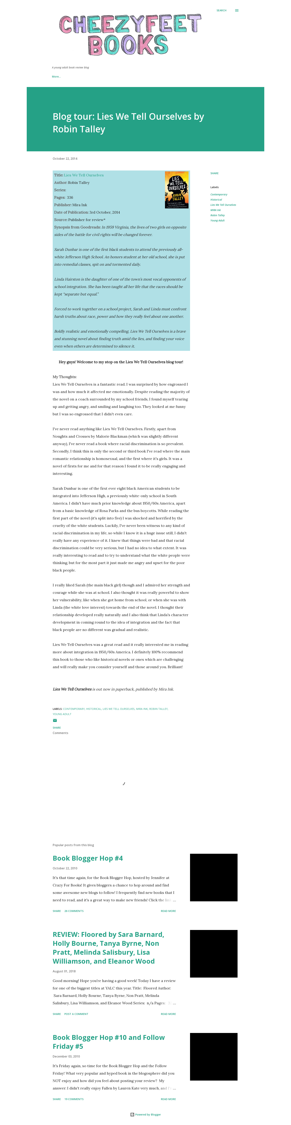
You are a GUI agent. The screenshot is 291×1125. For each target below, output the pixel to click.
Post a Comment (76, 1014)
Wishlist (143, 76)
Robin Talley (217, 215)
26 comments (74, 911)
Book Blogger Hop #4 (88, 858)
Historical (216, 199)
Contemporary (218, 194)
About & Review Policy (85, 76)
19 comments (74, 1099)
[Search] (221, 10)
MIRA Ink (215, 210)
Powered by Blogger (145, 1114)
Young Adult (217, 220)
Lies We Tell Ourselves (223, 205)
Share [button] (214, 173)
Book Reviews (118, 76)
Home (56, 76)
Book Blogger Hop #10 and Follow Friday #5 (109, 1042)
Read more (168, 911)
